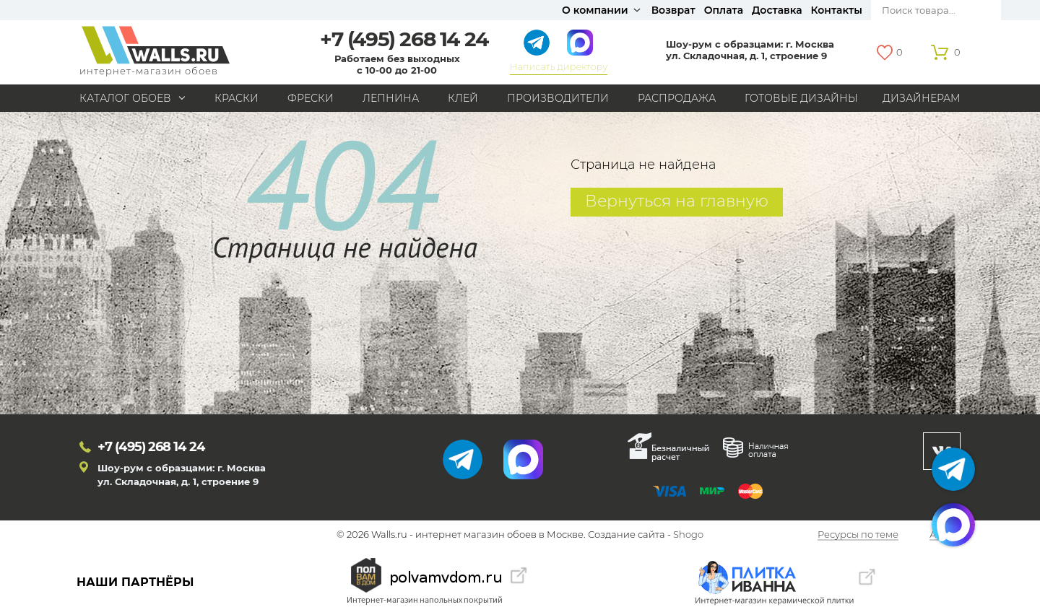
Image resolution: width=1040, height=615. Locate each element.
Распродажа (677, 98)
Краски (236, 98)
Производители (558, 98)
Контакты (836, 10)
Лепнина (391, 98)
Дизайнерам (922, 98)
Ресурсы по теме (858, 535)
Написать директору (558, 66)
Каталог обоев (125, 98)
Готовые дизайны (801, 98)
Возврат (673, 10)
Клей (463, 98)
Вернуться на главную (676, 201)
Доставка (777, 10)
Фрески (310, 98)
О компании (595, 10)
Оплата (723, 10)
